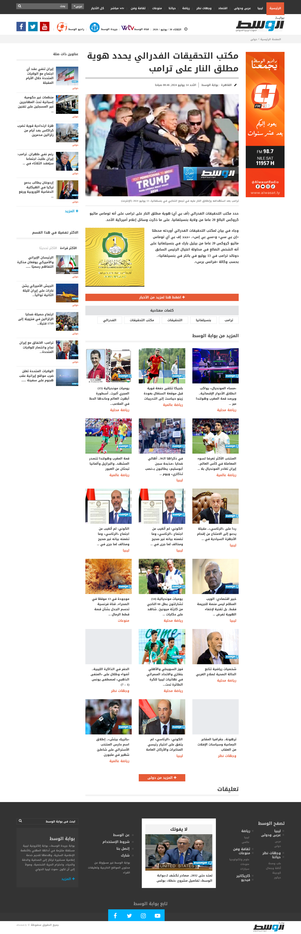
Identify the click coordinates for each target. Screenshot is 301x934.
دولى (253, 39)
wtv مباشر (117, 8)
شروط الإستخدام (116, 842)
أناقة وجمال (273, 868)
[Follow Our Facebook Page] (22, 28)
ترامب (229, 320)
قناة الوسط (133, 29)
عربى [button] (78, 6)
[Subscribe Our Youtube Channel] (46, 28)
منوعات (155, 8)
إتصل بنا (123, 848)
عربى (278, 841)
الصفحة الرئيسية (270, 39)
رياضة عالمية (173, 405)
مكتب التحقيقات (142, 320)
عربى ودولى (241, 8)
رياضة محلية (119, 410)
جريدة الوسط (100, 29)
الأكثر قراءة (68, 248)
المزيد (68, 879)
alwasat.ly (21, 924)
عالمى (245, 842)
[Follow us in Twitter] (34, 28)
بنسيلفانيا (203, 320)
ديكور (277, 877)
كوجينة (276, 872)
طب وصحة (274, 863)
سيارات (244, 868)
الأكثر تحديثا (48, 248)
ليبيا (258, 8)
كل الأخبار (97, 8)
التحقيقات (174, 320)
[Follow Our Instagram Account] (143, 917)
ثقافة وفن (137, 8)
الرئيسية (275, 8)
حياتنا (171, 8)
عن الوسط (121, 835)
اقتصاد (221, 8)
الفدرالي (109, 320)
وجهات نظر (202, 8)
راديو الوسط (68, 29)
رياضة (184, 8)
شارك (125, 855)
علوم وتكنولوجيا (239, 859)
